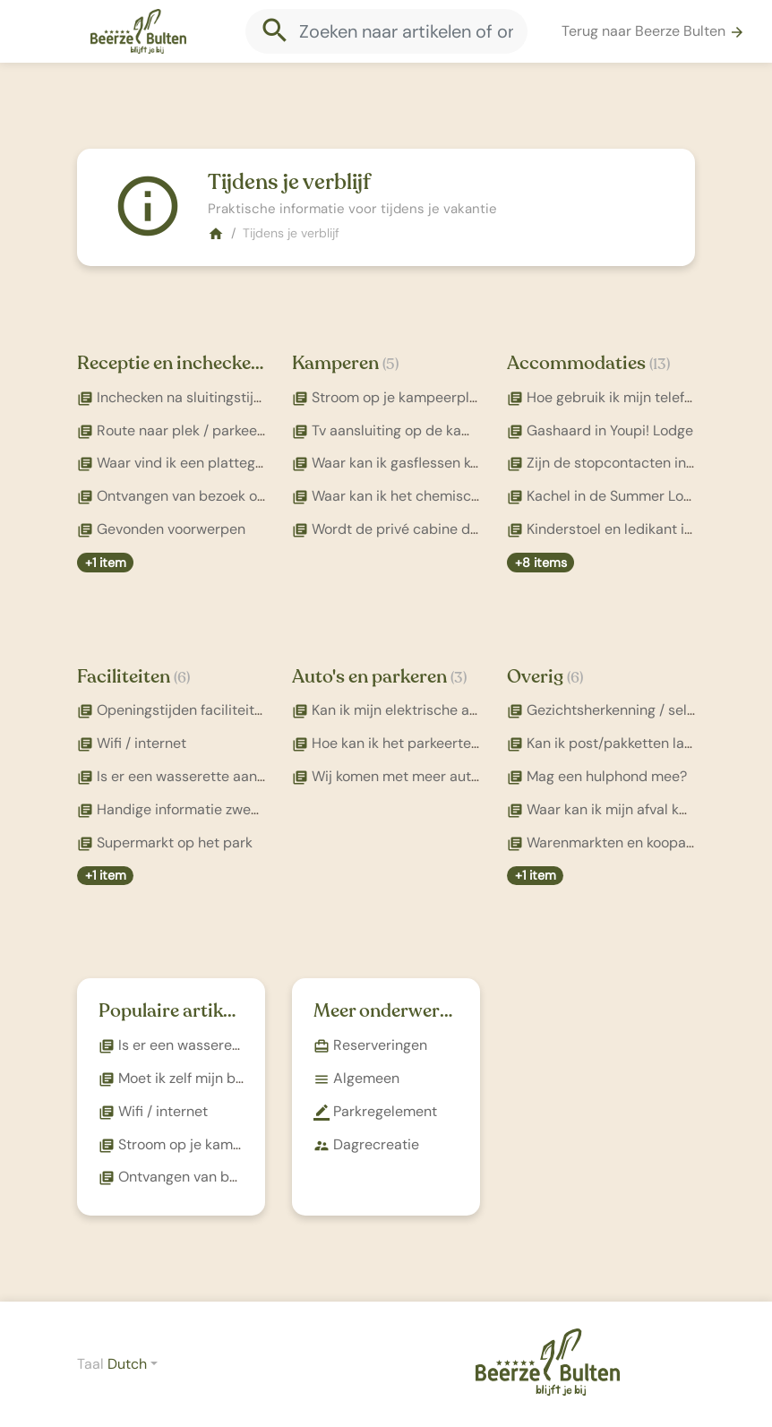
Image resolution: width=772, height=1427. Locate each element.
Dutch (127, 1363)
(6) (182, 677)
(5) (390, 364)
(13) (659, 364)
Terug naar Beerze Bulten (653, 30)
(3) (458, 677)
